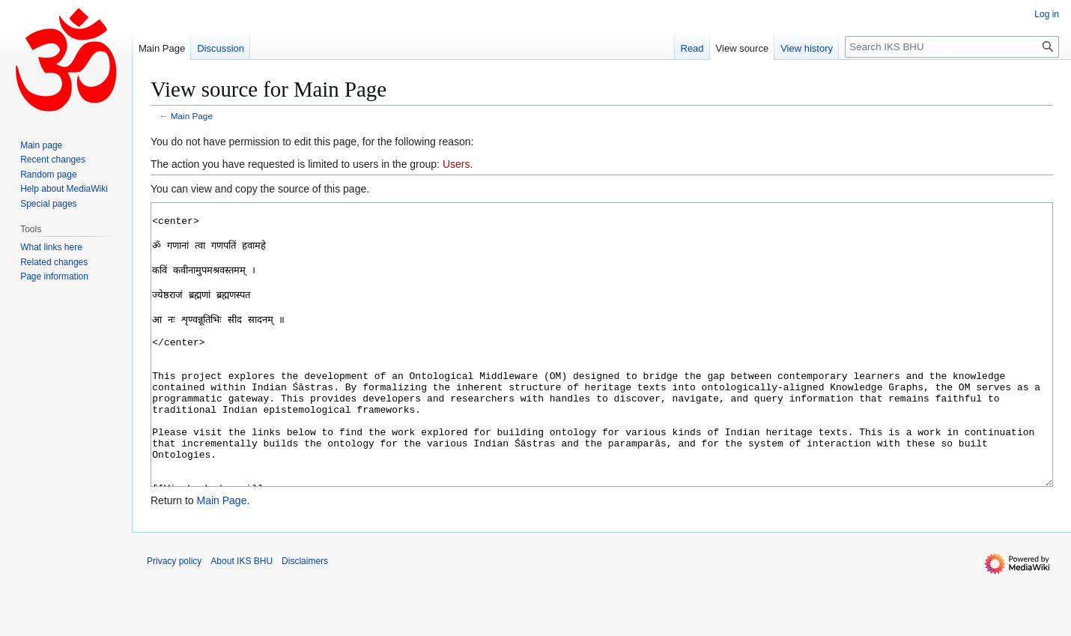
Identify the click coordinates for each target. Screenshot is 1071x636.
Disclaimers (305, 617)
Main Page (192, 116)
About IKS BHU (241, 617)
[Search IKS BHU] (952, 47)
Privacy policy (174, 617)
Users (456, 164)
